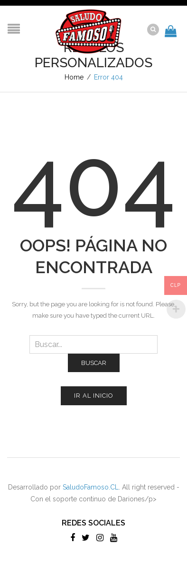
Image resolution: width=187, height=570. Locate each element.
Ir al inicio (93, 395)
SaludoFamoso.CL (91, 487)
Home (74, 77)
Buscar (93, 362)
